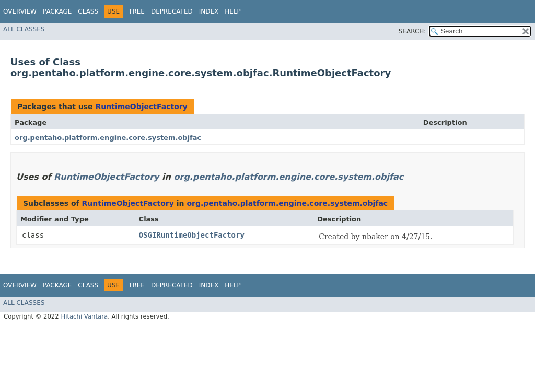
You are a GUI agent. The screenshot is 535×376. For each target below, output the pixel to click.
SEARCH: (412, 31)
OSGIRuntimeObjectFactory (192, 235)
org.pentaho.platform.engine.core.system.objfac (108, 138)
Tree (137, 11)
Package (57, 11)
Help (233, 11)
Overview (20, 11)
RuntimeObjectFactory (141, 106)
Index (209, 11)
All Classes (23, 29)
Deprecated (172, 11)
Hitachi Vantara (84, 316)
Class (88, 11)
